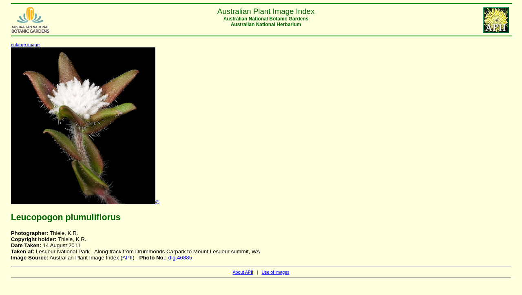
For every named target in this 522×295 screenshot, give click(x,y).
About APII (242, 272)
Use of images (275, 272)
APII (127, 258)
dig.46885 (180, 258)
